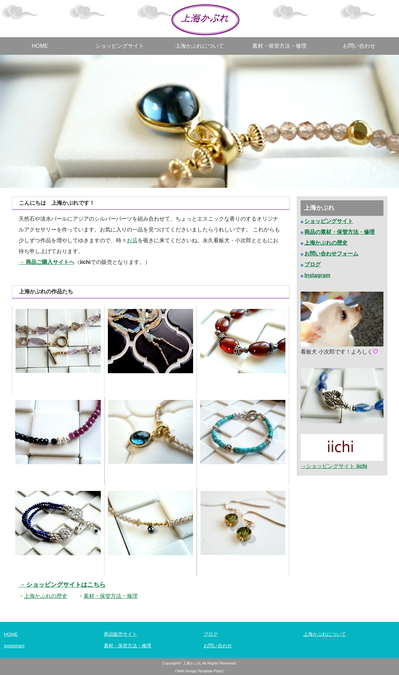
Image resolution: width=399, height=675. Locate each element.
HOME (40, 46)
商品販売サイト (120, 634)
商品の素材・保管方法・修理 (339, 232)
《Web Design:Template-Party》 (199, 671)
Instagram (14, 645)
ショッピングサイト (119, 46)
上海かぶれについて (199, 46)
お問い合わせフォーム (331, 253)
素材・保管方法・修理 (279, 46)
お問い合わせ (359, 46)
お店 (132, 240)
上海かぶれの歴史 (326, 243)
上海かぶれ (192, 663)
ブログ (211, 634)
